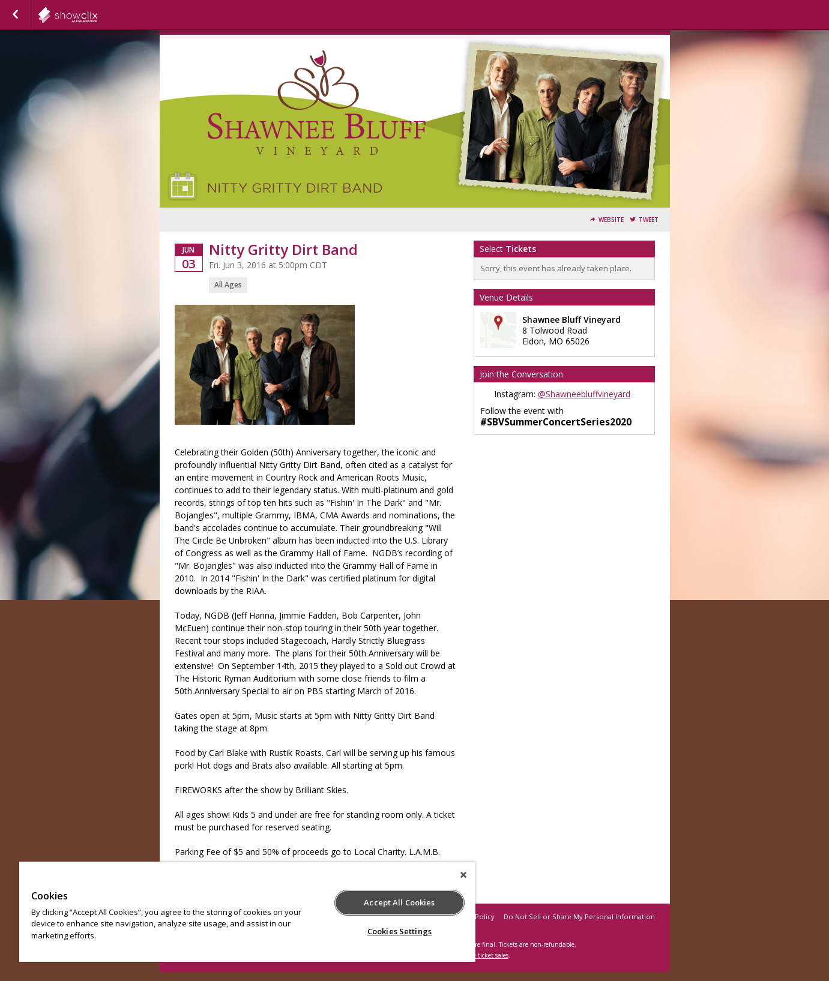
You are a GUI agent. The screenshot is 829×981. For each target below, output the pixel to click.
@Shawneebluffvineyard (584, 394)
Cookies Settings (399, 931)
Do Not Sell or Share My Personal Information (579, 916)
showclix (97, 15)
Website (611, 220)
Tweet (649, 220)
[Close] (463, 874)
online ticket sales (483, 955)
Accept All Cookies (399, 902)
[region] (247, 912)
